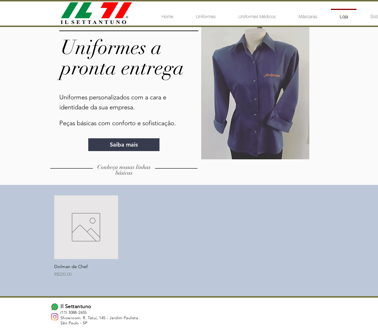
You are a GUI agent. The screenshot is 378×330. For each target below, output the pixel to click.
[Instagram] (54, 316)
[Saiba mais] (123, 144)
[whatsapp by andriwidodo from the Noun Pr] (54, 306)
